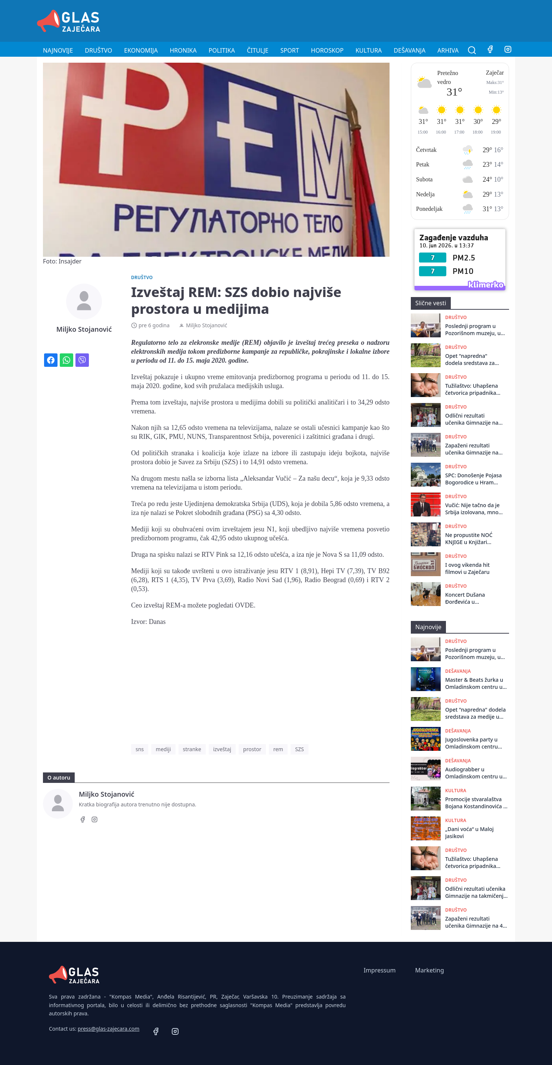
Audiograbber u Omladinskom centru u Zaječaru (474, 773)
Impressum (380, 970)
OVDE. (245, 605)
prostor (252, 749)
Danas (157, 621)
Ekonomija (141, 50)
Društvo (98, 50)
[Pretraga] (472, 50)
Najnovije (58, 50)
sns (140, 749)
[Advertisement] (379, 20)
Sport (289, 50)
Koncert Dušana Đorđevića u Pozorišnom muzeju (469, 598)
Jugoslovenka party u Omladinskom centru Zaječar (471, 743)
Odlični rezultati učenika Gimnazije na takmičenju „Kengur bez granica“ (471, 419)
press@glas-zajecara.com (108, 1028)
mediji (163, 749)
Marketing (429, 970)
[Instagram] (507, 50)
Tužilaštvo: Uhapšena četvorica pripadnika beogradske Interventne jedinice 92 (474, 389)
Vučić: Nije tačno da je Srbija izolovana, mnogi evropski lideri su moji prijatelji (474, 509)
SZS (299, 749)
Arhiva (448, 50)
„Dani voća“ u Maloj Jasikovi (469, 832)
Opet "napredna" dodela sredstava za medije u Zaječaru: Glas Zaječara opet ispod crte (474, 359)
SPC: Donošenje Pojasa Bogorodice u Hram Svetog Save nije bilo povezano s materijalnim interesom (474, 479)
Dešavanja (409, 50)
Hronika (183, 50)
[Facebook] (490, 50)
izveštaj (222, 749)
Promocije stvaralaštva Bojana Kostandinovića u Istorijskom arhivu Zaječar (475, 803)
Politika (222, 50)
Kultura (369, 50)
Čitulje (258, 50)
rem (278, 749)
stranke (192, 749)
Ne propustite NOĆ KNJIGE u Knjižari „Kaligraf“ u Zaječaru (470, 538)
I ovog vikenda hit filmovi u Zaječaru (467, 568)
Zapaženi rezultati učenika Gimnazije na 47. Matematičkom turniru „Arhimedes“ (471, 449)
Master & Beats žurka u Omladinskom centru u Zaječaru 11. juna (474, 683)
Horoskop (327, 50)
